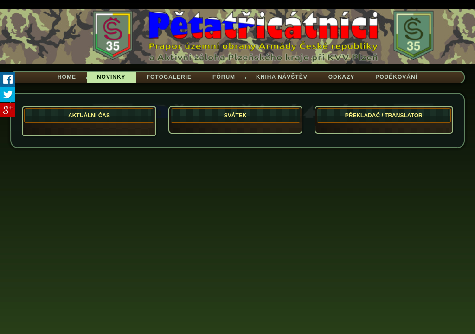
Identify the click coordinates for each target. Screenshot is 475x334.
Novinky (111, 77)
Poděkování (396, 77)
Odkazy (341, 77)
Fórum (223, 77)
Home (67, 77)
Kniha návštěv (282, 77)
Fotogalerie (169, 77)
